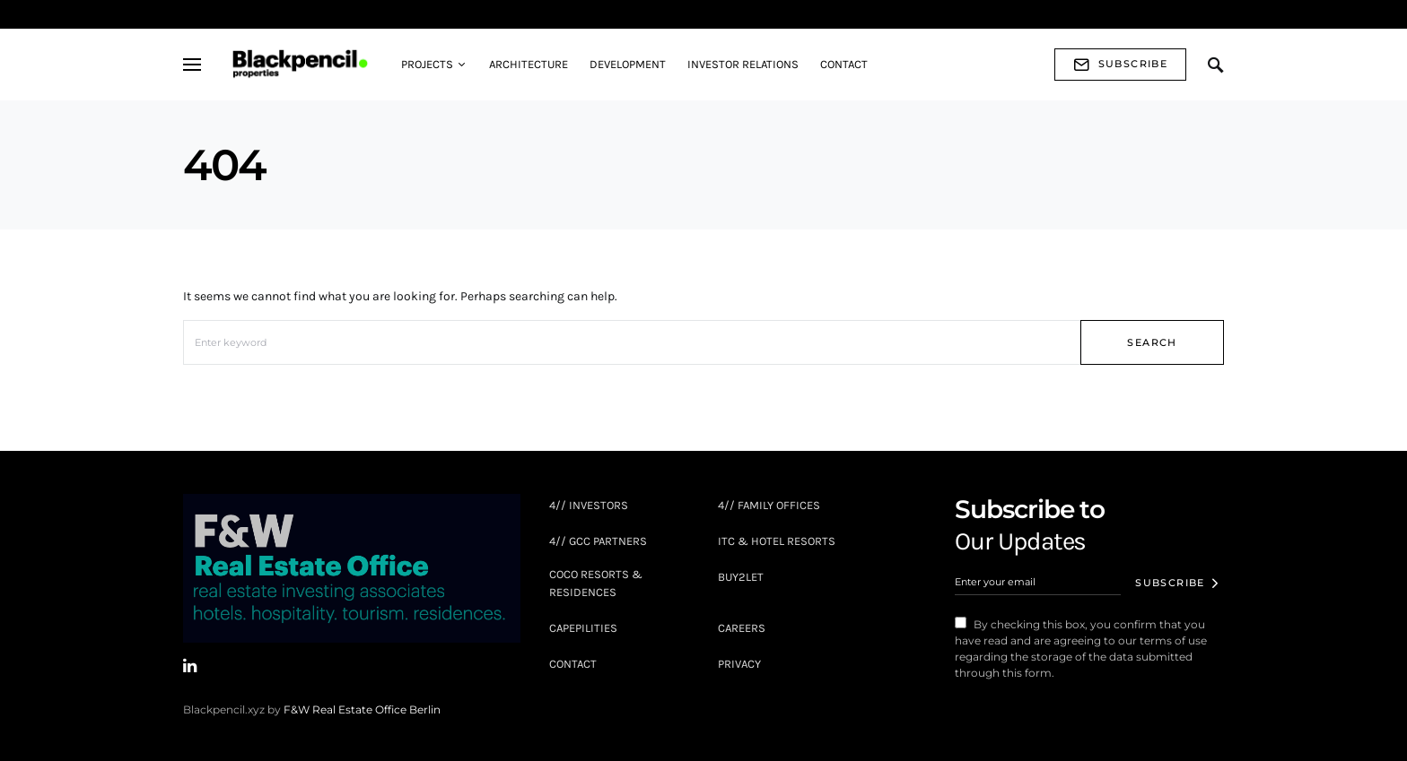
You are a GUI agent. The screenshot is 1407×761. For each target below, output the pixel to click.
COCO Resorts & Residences (595, 583)
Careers (741, 628)
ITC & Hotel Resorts (776, 541)
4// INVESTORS (588, 505)
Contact (573, 663)
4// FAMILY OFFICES (769, 505)
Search (1151, 342)
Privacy (739, 663)
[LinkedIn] (190, 665)
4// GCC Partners (598, 541)
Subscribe (1120, 64)
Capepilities (583, 628)
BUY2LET (741, 577)
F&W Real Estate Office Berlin (362, 709)
